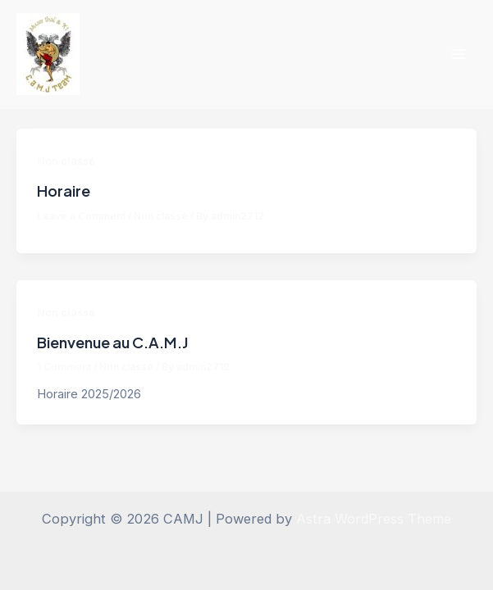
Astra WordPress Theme (373, 519)
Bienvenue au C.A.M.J (113, 342)
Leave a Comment (81, 216)
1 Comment (64, 367)
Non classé (66, 161)
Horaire (63, 190)
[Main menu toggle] (458, 54)
